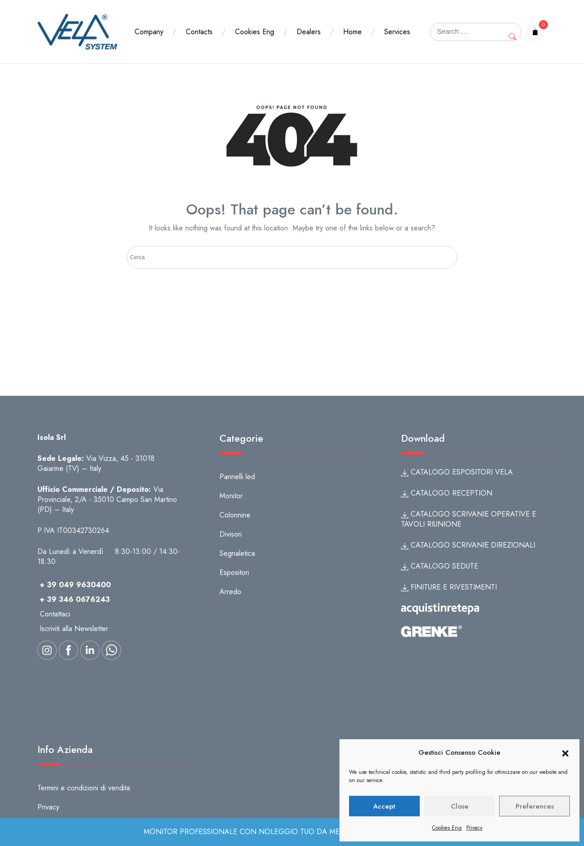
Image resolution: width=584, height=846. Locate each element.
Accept (384, 806)
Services (148, 40)
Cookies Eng (447, 828)
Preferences (535, 806)
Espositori (234, 572)
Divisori (230, 534)
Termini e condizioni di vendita (83, 788)
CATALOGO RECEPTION (446, 493)
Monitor (231, 496)
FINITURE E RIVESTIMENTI (449, 587)
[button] (565, 752)
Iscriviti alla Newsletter (74, 628)
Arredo (230, 591)
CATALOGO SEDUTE (439, 566)
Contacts (199, 23)
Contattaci (55, 614)
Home (352, 23)
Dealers (309, 23)
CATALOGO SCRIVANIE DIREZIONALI (468, 545)
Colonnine (234, 515)
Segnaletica (237, 553)
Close (460, 806)
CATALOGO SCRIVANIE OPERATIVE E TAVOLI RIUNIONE (468, 519)
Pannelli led (237, 476)
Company (149, 23)
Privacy (474, 828)
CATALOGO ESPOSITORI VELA (457, 472)
